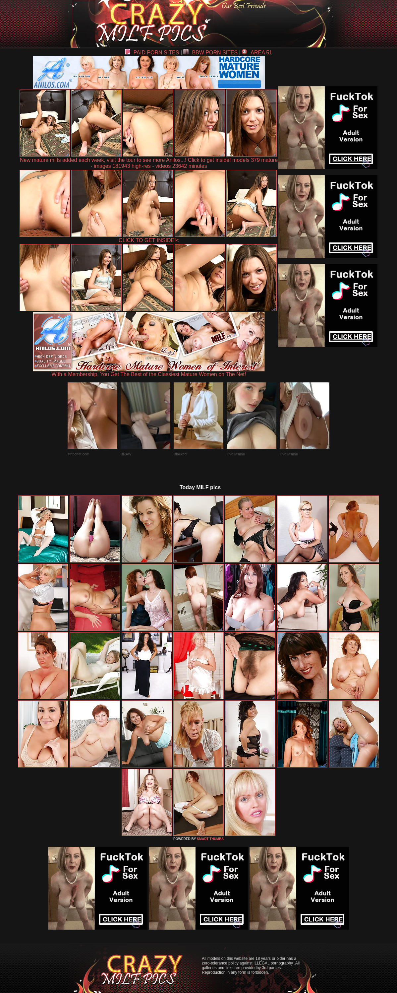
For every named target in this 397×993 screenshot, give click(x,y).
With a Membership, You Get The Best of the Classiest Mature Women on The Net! (149, 372)
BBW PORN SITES (210, 52)
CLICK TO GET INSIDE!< (149, 240)
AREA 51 (257, 52)
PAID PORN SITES (152, 52)
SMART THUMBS (210, 839)
